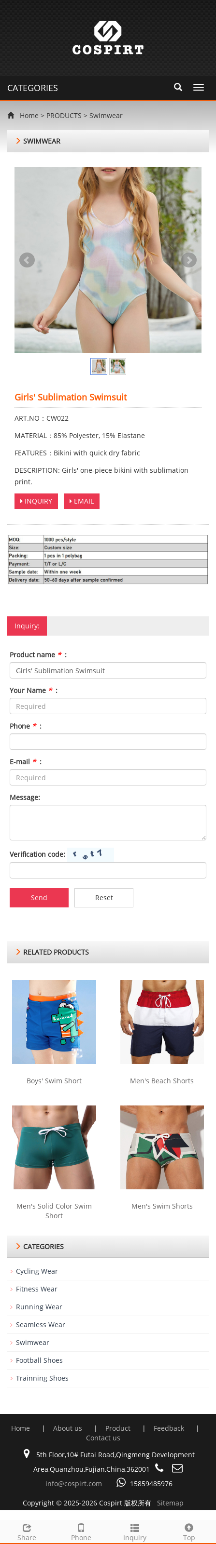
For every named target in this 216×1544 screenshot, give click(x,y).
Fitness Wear (37, 1288)
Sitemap (170, 1502)
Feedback (170, 1428)
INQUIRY (36, 501)
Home (29, 115)
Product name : (38, 654)
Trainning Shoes (42, 1378)
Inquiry (135, 1531)
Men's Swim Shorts (162, 1206)
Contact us (103, 1437)
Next (189, 260)
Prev (27, 260)
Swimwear (106, 115)
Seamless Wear (40, 1324)
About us (68, 1428)
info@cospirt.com (73, 1483)
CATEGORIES (32, 87)
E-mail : (26, 761)
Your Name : (34, 690)
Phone (81, 1531)
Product (118, 1428)
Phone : (26, 726)
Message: (25, 797)
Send (39, 897)
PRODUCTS (64, 115)
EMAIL (82, 501)
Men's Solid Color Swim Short (54, 1210)
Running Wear (39, 1306)
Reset (104, 897)
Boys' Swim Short (54, 1080)
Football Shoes (39, 1360)
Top (189, 1531)
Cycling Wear (37, 1271)
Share (27, 1531)
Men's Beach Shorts (162, 1080)
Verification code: (37, 854)
